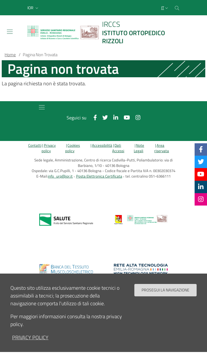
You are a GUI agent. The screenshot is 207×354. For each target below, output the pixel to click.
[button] (33, 8)
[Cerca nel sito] (177, 8)
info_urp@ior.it (60, 176)
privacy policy (30, 337)
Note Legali (139, 148)
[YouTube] (200, 174)
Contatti (35, 145)
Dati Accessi (118, 148)
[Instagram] (201, 199)
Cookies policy (72, 148)
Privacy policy (49, 148)
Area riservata (161, 148)
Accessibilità (102, 145)
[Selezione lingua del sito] (165, 8)
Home (10, 54)
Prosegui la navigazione (165, 290)
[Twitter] (201, 161)
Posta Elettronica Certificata (99, 176)
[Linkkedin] (201, 186)
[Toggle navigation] (9, 31)
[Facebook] (201, 149)
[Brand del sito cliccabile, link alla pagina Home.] (103, 32)
